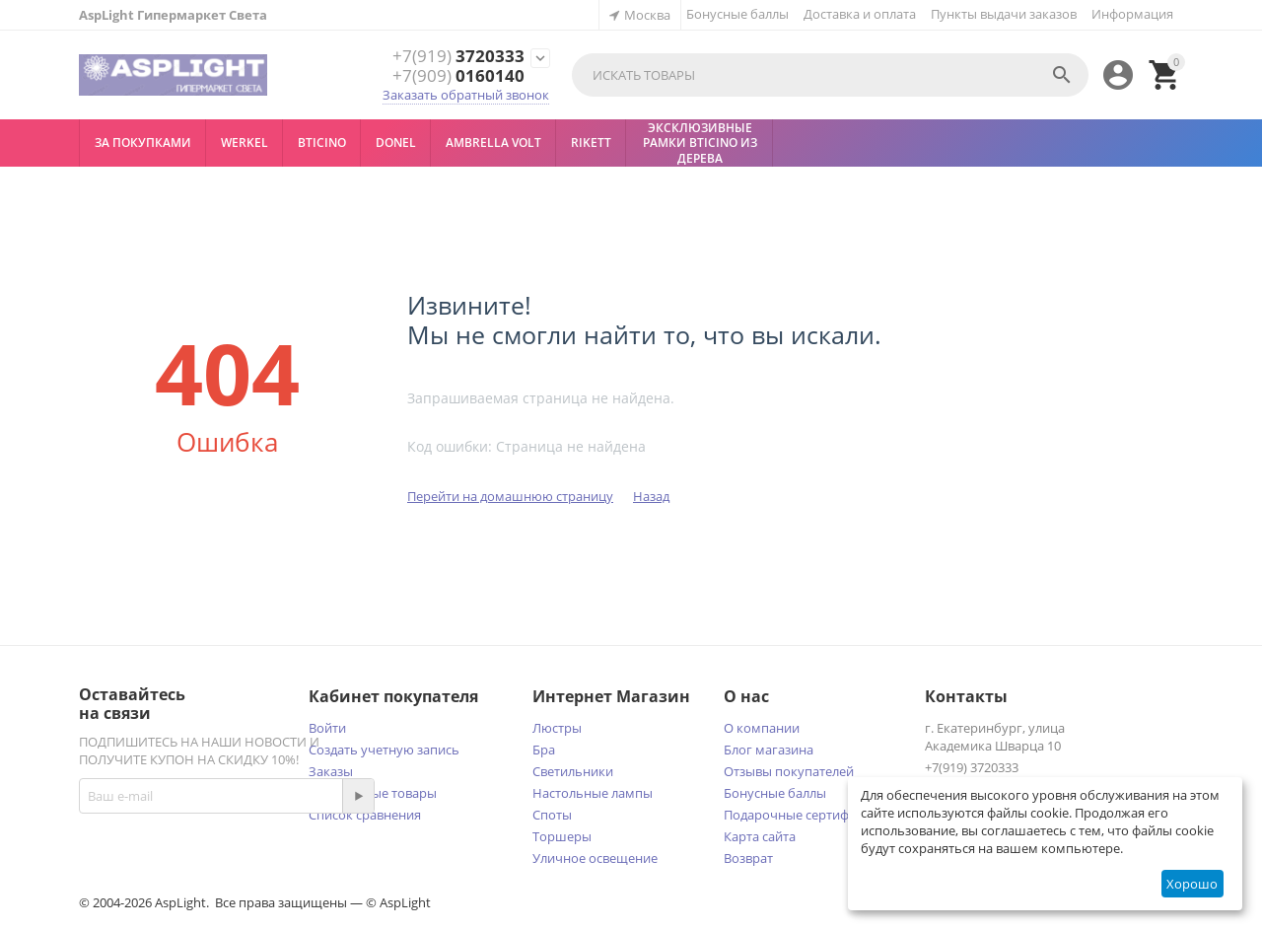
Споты (552, 814)
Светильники (572, 771)
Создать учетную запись (384, 749)
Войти (327, 728)
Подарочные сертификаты (805, 814)
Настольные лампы (592, 793)
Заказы (331, 771)
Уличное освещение (595, 858)
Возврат (748, 858)
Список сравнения (365, 814)
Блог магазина (768, 749)
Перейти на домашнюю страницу (510, 496)
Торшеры (562, 836)
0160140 (458, 76)
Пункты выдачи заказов (1004, 14)
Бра (543, 749)
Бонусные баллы (737, 14)
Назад (651, 496)
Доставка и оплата (860, 14)
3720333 (458, 56)
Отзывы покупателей (789, 771)
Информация (1132, 14)
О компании (762, 728)
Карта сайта (760, 836)
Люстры (557, 728)
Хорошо (1192, 884)
